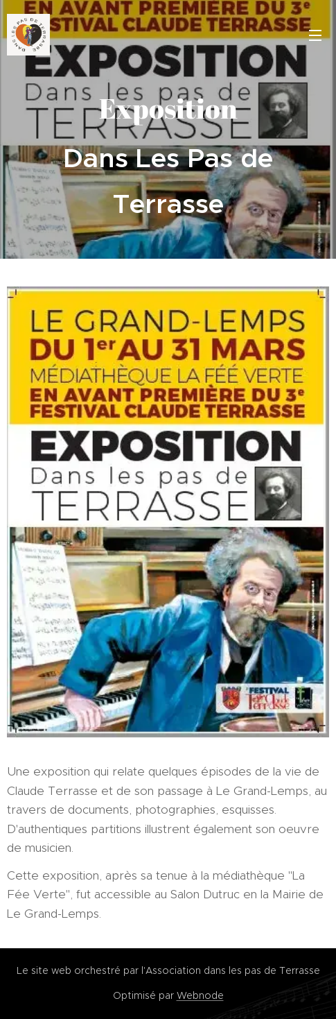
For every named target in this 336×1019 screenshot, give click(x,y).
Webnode (200, 995)
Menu (315, 35)
